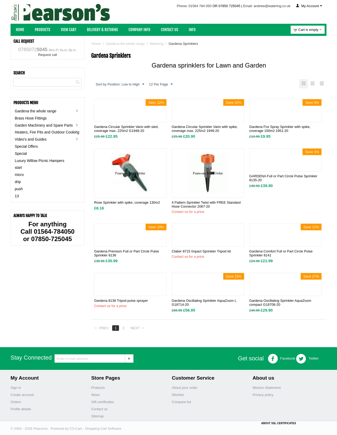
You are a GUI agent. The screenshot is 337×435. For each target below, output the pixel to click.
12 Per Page (161, 84)
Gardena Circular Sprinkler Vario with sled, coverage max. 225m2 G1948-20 (126, 129)
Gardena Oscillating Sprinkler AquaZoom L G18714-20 (204, 303)
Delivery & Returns (102, 29)
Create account (22, 395)
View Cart (68, 29)
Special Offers (26, 146)
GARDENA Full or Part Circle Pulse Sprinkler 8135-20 (283, 178)
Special (21, 153)
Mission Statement (266, 388)
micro (19, 175)
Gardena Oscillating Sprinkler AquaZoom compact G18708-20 (280, 303)
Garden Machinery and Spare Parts (44, 125)
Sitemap (97, 416)
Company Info (139, 29)
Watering (156, 44)
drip (18, 182)
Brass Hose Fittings (31, 118)
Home (20, 29)
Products (42, 29)
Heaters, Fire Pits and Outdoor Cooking (47, 132)
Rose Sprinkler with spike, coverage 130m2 (127, 203)
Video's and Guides (31, 139)
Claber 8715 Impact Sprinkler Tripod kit (201, 252)
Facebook (281, 359)
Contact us (99, 409)
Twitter (307, 359)
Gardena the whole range (35, 111)
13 (17, 196)
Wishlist (178, 395)
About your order (184, 388)
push (19, 189)
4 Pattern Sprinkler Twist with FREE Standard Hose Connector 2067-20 (206, 205)
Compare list (181, 402)
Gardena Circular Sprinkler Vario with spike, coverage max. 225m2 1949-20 (205, 129)
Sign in (16, 388)
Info (192, 29)
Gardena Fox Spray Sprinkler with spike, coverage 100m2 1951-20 (280, 129)
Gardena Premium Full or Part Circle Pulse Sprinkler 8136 (126, 253)
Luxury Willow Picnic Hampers (39, 161)
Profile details (21, 409)
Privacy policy (262, 395)
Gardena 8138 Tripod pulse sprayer (121, 301)
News (95, 395)
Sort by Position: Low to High (120, 84)
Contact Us (169, 29)
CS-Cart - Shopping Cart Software (95, 429)
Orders (16, 402)
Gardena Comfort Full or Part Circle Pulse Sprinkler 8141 (281, 253)
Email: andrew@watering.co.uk (266, 6)
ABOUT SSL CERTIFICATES (278, 423)
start (18, 167)
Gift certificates (102, 402)
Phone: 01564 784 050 (194, 6)
